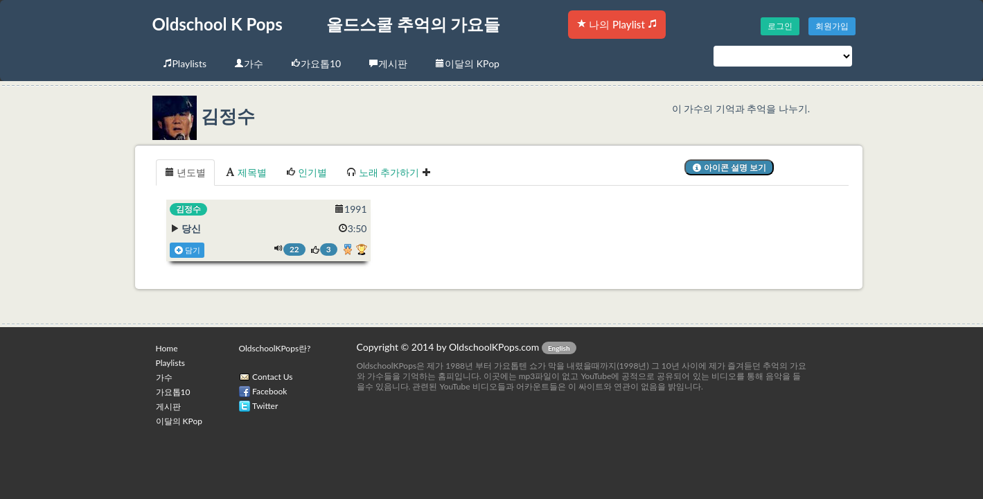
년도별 (185, 172)
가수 (248, 63)
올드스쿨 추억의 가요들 (413, 24)
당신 (191, 228)
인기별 (307, 172)
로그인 (780, 26)
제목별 (246, 172)
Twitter (265, 406)
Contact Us (272, 376)
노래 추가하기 (389, 172)
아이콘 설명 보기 (729, 167)
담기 (187, 250)
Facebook (269, 391)
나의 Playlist (616, 24)
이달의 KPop (467, 63)
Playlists (184, 63)
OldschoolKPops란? (275, 348)
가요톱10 (316, 63)
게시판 (388, 63)
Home (167, 348)
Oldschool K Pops (217, 24)
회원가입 (832, 26)
